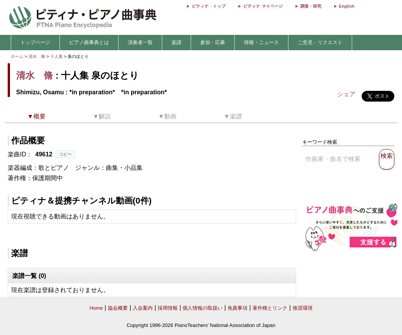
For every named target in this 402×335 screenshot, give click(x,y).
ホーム (17, 56)
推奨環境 (303, 308)
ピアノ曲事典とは (89, 42)
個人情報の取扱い (202, 308)
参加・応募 (212, 42)
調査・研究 (310, 6)
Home (96, 308)
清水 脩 (36, 56)
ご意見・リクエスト (320, 42)
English (346, 6)
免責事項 (237, 308)
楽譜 (176, 42)
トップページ (35, 42)
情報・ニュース (261, 42)
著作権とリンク (269, 308)
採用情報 (168, 308)
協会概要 (118, 308)
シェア (346, 94)
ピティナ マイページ (262, 6)
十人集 (57, 56)
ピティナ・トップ (209, 6)
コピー (65, 154)
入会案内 (143, 308)
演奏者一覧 (140, 42)
